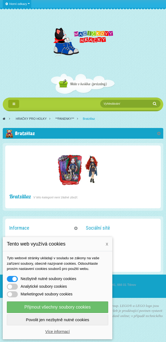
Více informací (57, 331)
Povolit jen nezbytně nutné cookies (57, 319)
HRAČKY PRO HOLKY (31, 118)
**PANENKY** (64, 118)
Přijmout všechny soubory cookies (57, 307)
